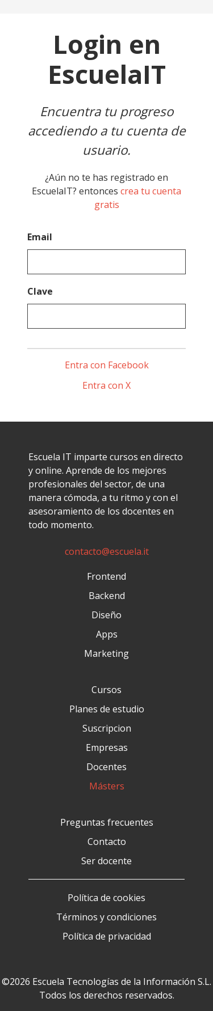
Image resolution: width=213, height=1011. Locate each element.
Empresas (107, 747)
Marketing (106, 653)
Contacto (106, 841)
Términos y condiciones (106, 917)
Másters (106, 786)
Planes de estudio (106, 709)
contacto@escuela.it (107, 551)
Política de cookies (106, 897)
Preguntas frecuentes (106, 822)
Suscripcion (106, 728)
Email (39, 237)
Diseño (106, 615)
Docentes (106, 767)
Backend (107, 595)
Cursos (106, 689)
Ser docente (106, 861)
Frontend (106, 576)
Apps (107, 634)
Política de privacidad (106, 936)
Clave (40, 291)
